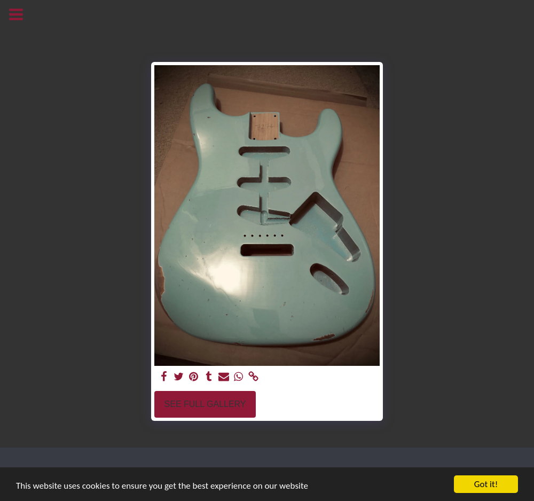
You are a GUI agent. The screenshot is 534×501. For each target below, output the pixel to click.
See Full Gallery (205, 404)
